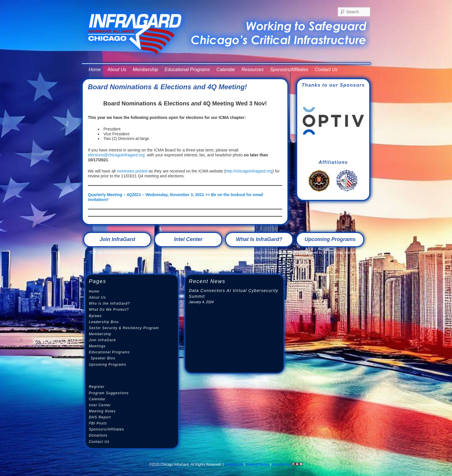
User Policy (282, 464)
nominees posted (132, 171)
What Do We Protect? (109, 310)
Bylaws (95, 316)
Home (94, 69)
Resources (252, 69)
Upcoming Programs (329, 239)
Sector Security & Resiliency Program (124, 328)
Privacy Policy (257, 464)
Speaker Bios (103, 358)
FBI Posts (98, 423)
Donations (98, 435)
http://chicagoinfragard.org (248, 171)
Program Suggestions (109, 393)
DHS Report (100, 417)
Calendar (225, 69)
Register (96, 387)
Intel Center (188, 239)
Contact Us (326, 69)
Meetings (97, 346)
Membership (145, 69)
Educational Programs (187, 69)
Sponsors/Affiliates (289, 69)
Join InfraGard (117, 239)
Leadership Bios (104, 322)
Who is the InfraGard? (109, 303)
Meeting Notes (102, 411)
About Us (116, 69)
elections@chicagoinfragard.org (116, 155)
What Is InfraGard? (259, 239)
